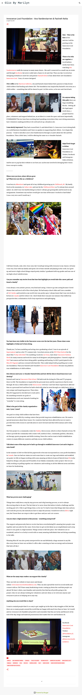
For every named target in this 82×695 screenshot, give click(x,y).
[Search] (32, 3)
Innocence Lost (11, 78)
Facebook (18, 73)
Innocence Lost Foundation (49, 366)
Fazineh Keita (42, 76)
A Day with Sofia (19, 355)
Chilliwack (58, 184)
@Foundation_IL (67, 633)
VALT (8, 360)
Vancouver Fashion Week (57, 663)
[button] (7, 24)
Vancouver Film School (29, 379)
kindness (15, 663)
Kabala (38, 431)
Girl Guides (12, 293)
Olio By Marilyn (17, 3)
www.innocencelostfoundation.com (24, 585)
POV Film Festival (60, 352)
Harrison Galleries (25, 84)
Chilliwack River (49, 187)
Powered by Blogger (41, 692)
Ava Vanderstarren (18, 660)
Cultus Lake (28, 187)
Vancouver (46, 663)
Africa (67, 510)
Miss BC (26, 663)
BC (64, 184)
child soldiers (35, 660)
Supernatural (11, 352)
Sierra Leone (37, 385)
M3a (69, 458)
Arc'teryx (46, 355)
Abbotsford (20, 184)
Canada (16, 296)
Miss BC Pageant (12, 363)
